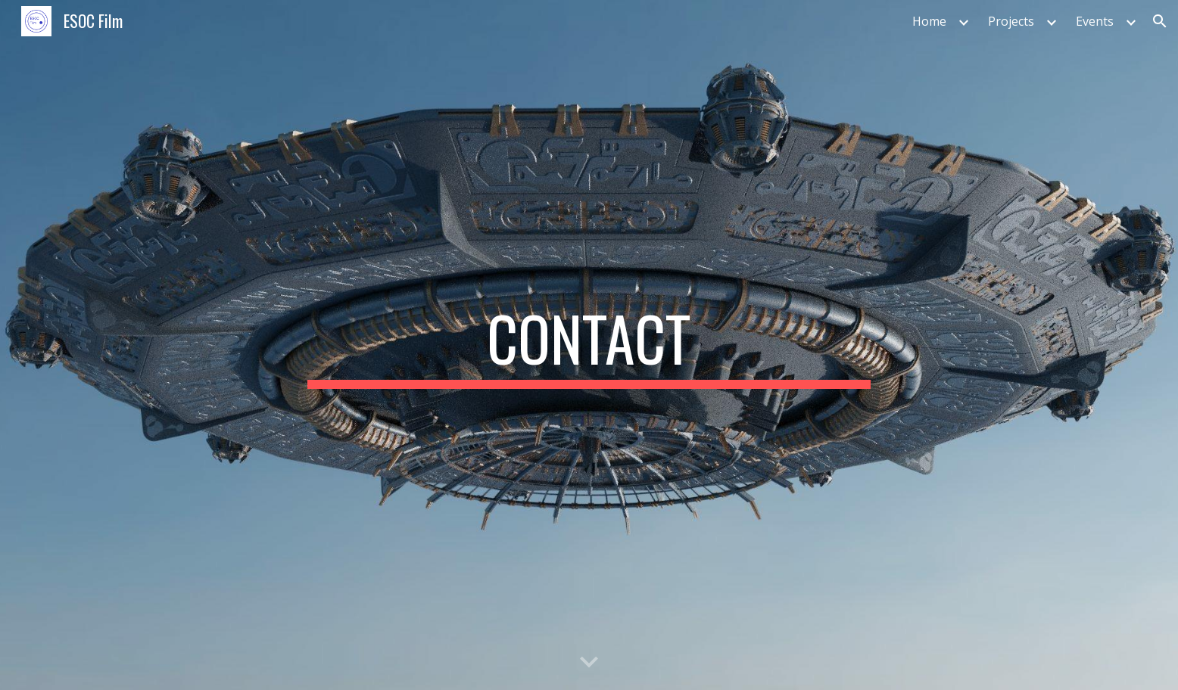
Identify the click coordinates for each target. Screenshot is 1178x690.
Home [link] (929, 21)
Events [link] (1095, 21)
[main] (589, 345)
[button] (1160, 21)
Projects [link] (1011, 21)
